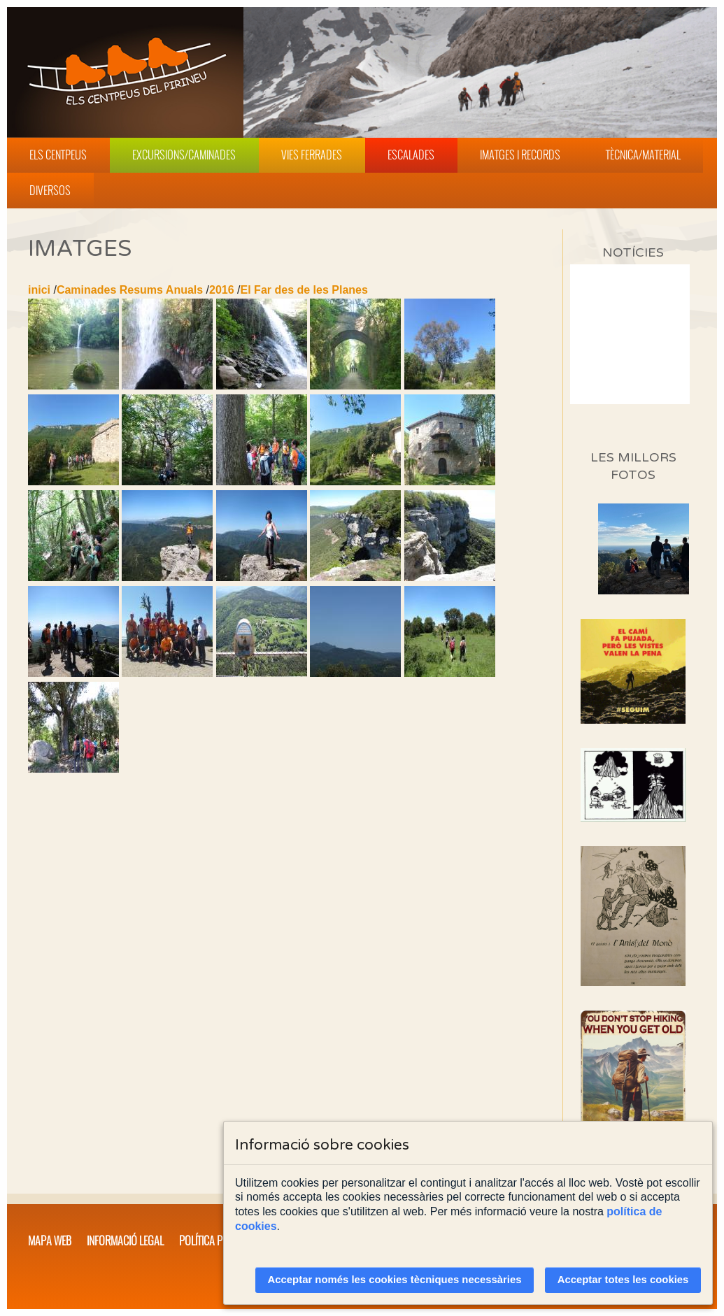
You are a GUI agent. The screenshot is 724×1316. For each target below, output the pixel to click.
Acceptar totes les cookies (623, 1279)
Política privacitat (221, 1240)
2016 (221, 290)
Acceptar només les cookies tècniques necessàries (395, 1279)
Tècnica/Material (643, 154)
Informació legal (125, 1240)
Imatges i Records (520, 154)
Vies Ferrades (311, 154)
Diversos (50, 190)
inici (39, 290)
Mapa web (49, 1240)
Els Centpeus (58, 154)
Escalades (411, 154)
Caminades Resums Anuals (130, 290)
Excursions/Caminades (184, 154)
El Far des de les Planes (304, 290)
